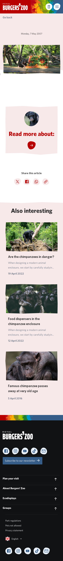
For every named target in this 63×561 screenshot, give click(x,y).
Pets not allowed (13, 525)
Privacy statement (14, 530)
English (14, 539)
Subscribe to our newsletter (22, 460)
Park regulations (13, 520)
